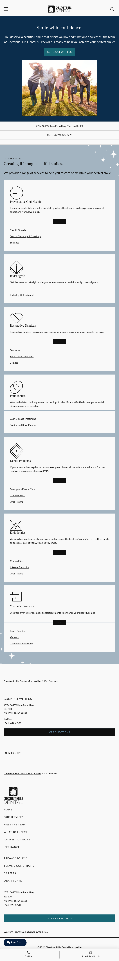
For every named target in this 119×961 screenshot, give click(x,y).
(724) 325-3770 (63, 134)
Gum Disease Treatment (23, 418)
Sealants (14, 242)
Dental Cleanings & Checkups (25, 236)
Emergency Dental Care (22, 489)
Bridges (14, 362)
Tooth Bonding (18, 630)
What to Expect (15, 831)
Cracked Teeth (17, 495)
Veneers (14, 637)
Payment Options (17, 839)
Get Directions (59, 732)
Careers (10, 873)
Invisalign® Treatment (22, 294)
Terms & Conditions (19, 865)
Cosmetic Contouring (21, 643)
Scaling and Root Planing (23, 424)
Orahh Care (13, 880)
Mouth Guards (18, 229)
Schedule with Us (59, 51)
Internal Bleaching (19, 567)
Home (8, 809)
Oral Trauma (16, 501)
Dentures (15, 350)
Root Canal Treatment (22, 356)
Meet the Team (15, 824)
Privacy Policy (15, 858)
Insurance (12, 846)
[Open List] (59, 221)
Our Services (13, 816)
